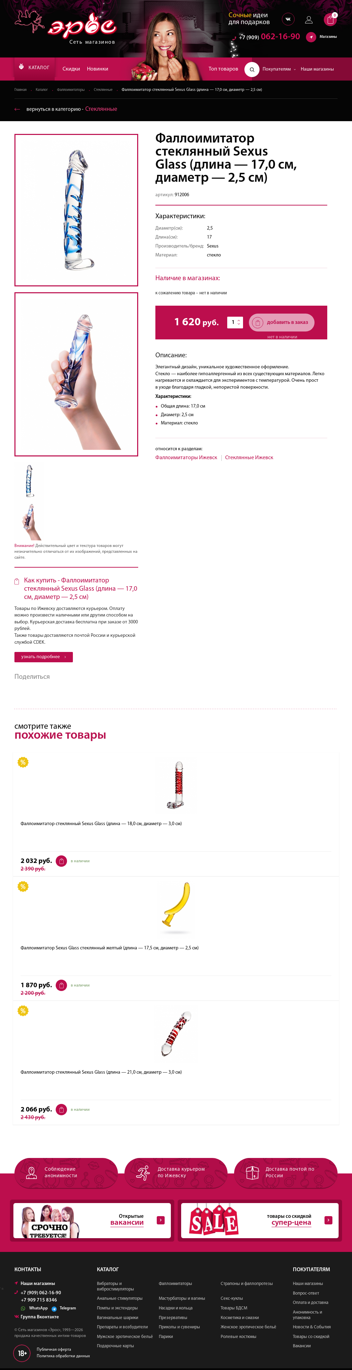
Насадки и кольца (175, 1310)
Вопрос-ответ (306, 1295)
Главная (21, 90)
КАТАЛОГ (38, 69)
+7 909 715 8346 (39, 1302)
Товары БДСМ (234, 1310)
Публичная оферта (54, 1351)
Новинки (107, 69)
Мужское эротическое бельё (125, 1338)
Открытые (88, 1221)
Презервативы (173, 1319)
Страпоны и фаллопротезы (247, 1285)
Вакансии (302, 1348)
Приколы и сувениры (179, 1329)
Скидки (80, 69)
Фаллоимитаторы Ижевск (186, 458)
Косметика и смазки (240, 1319)
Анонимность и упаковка (307, 1317)
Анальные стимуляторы (120, 1300)
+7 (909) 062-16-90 (37, 1294)
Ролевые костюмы (238, 1338)
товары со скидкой (256, 1221)
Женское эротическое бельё (248, 1329)
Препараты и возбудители (122, 1329)
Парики (166, 1338)
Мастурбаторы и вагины (182, 1300)
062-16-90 (266, 39)
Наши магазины (317, 69)
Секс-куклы (232, 1300)
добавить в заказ (280, 323)
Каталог (45, 90)
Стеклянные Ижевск (249, 458)
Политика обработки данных (63, 1358)
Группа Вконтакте (36, 1318)
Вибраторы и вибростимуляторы (115, 1288)
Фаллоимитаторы (78, 90)
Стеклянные (114, 90)
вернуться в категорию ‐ (70, 109)
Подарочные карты (115, 1348)
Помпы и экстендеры (117, 1310)
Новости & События (312, 1329)
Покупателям (279, 69)
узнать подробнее (43, 657)
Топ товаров (223, 69)
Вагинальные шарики (117, 1319)
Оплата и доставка (310, 1304)
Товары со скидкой (311, 1338)
